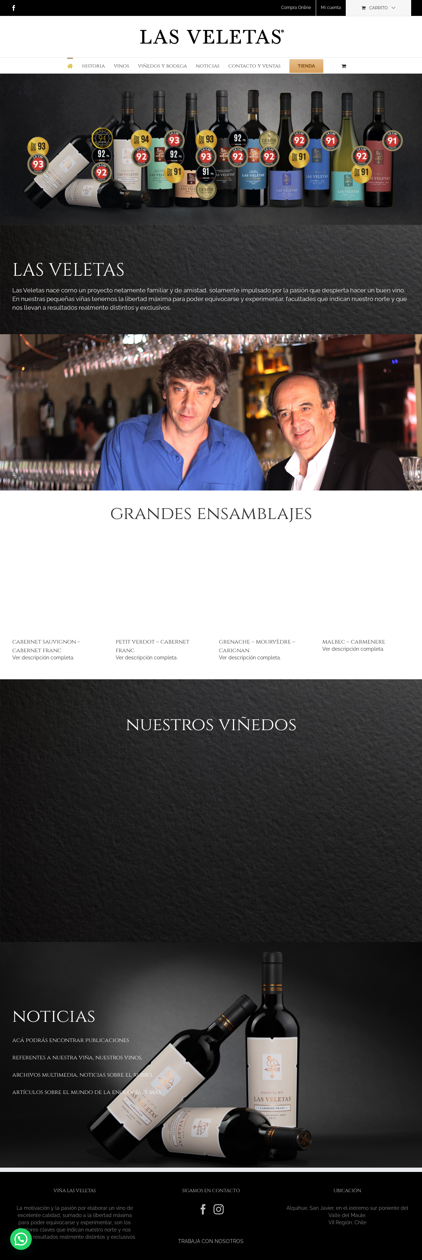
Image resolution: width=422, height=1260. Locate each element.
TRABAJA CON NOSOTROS (211, 1241)
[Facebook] (203, 1209)
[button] (21, 1239)
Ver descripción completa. (43, 657)
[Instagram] (219, 1209)
